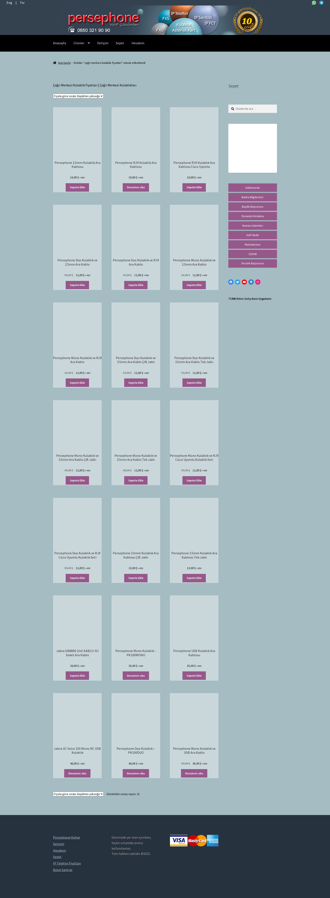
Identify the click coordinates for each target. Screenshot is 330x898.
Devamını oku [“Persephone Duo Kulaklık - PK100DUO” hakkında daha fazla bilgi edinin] (136, 773)
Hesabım (138, 43)
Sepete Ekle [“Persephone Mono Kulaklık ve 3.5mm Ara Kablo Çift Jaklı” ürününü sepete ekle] (77, 480)
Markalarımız (253, 244)
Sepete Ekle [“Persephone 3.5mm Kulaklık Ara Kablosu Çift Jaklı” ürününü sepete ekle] (135, 578)
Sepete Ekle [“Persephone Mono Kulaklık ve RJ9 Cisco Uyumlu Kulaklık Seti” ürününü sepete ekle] (194, 480)
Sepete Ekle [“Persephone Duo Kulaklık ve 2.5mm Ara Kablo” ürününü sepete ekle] (77, 285)
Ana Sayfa (64, 63)
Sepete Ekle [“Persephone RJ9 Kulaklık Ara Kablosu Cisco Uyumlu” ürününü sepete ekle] (194, 187)
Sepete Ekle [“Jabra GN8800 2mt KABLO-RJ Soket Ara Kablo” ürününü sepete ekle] (77, 676)
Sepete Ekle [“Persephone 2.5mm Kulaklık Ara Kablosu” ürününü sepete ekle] (77, 187)
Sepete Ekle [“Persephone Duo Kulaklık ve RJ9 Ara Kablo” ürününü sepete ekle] (135, 285)
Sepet (120, 43)
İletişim (102, 43)
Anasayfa (59, 43)
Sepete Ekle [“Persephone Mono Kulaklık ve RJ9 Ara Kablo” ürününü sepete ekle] (77, 383)
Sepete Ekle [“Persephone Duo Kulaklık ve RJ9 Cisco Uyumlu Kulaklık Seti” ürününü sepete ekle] (77, 578)
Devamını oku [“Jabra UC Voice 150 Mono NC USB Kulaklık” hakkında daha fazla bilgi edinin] (77, 773)
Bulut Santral (62, 870)
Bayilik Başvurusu (252, 206)
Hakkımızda (252, 188)
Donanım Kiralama (253, 216)
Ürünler (78, 43)
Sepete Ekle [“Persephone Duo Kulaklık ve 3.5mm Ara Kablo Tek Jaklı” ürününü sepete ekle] (194, 383)
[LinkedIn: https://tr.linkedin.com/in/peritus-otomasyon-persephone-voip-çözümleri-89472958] (251, 282)
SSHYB (253, 254)
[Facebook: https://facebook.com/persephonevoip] (230, 282)
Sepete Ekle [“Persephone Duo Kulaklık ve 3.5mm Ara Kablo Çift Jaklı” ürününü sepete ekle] (135, 383)
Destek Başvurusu (252, 263)
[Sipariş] (78, 96)
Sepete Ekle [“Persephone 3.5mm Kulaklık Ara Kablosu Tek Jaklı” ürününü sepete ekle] (194, 578)
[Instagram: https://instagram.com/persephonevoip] (257, 282)
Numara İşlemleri (252, 225)
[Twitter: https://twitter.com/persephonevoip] (237, 282)
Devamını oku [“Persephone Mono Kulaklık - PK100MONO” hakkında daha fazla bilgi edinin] (136, 676)
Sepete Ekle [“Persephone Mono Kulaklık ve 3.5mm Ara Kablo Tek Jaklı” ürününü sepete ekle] (135, 480)
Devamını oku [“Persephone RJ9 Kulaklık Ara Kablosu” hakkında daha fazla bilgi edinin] (136, 187)
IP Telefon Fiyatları (67, 863)
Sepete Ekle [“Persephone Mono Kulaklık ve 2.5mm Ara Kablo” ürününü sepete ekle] (194, 285)
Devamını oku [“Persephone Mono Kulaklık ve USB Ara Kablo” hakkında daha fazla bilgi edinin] (194, 773)
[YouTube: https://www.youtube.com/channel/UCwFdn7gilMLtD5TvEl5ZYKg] (244, 282)
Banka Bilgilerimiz (252, 197)
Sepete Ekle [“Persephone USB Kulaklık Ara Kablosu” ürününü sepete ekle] (194, 676)
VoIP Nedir (252, 235)
